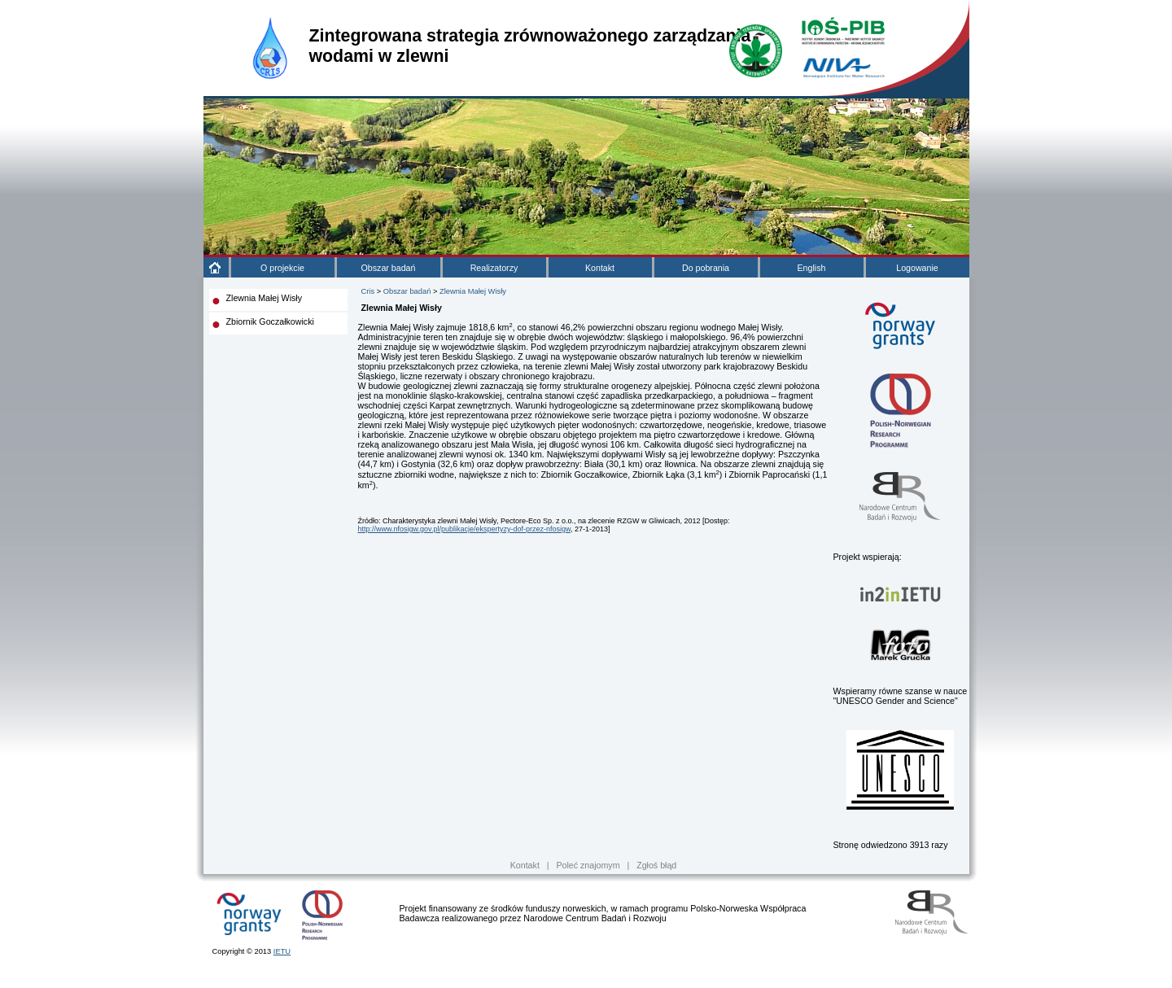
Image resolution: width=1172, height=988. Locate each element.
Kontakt (599, 268)
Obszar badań (388, 268)
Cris (368, 291)
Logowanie (917, 268)
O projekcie (282, 268)
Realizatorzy (494, 268)
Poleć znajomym (587, 865)
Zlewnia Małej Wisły (264, 298)
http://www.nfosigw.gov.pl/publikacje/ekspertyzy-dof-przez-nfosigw (464, 529)
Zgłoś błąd (656, 865)
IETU (282, 951)
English (812, 268)
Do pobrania (705, 268)
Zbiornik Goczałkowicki (270, 321)
